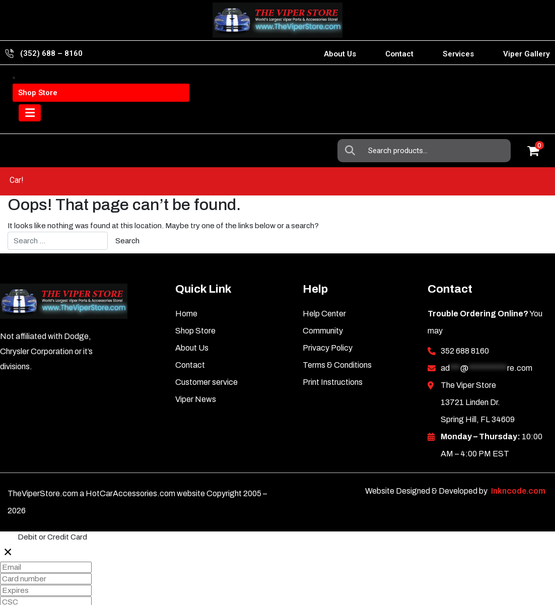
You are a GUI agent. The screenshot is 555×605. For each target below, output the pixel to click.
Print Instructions (333, 353)
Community (323, 302)
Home (186, 285)
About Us (340, 53)
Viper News (195, 370)
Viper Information (66, 84)
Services (458, 53)
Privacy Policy (328, 319)
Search (353, 84)
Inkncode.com (518, 462)
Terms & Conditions (337, 336)
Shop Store (195, 302)
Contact (399, 53)
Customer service (206, 353)
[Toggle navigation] (32, 123)
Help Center (324, 285)
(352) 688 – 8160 (51, 53)
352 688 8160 (465, 322)
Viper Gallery (526, 53)
